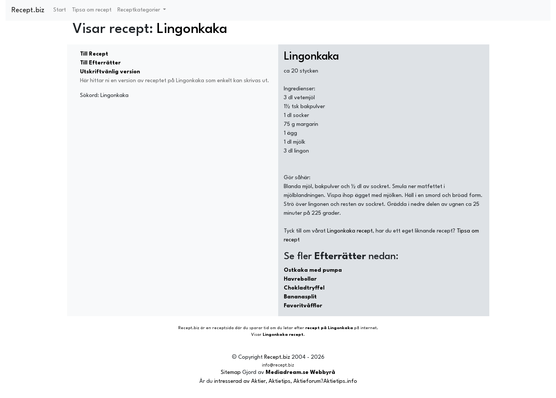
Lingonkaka (192, 29)
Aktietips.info (340, 381)
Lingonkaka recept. (284, 335)
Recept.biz (27, 10)
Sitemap (231, 372)
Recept (185, 328)
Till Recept (94, 54)
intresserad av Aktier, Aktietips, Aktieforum (267, 381)
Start (59, 10)
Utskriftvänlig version (110, 72)
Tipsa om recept (91, 10)
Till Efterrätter (100, 63)
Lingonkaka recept (350, 231)
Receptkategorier (139, 10)
